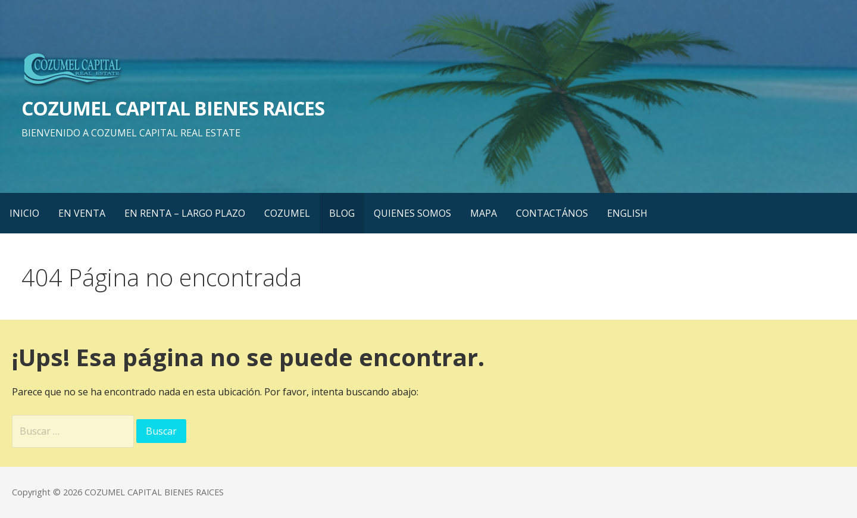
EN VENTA (81, 213)
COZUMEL (287, 213)
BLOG (342, 213)
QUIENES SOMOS (412, 213)
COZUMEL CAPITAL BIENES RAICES (172, 108)
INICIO (24, 213)
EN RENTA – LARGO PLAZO (184, 213)
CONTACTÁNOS (552, 213)
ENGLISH (627, 213)
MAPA (483, 213)
